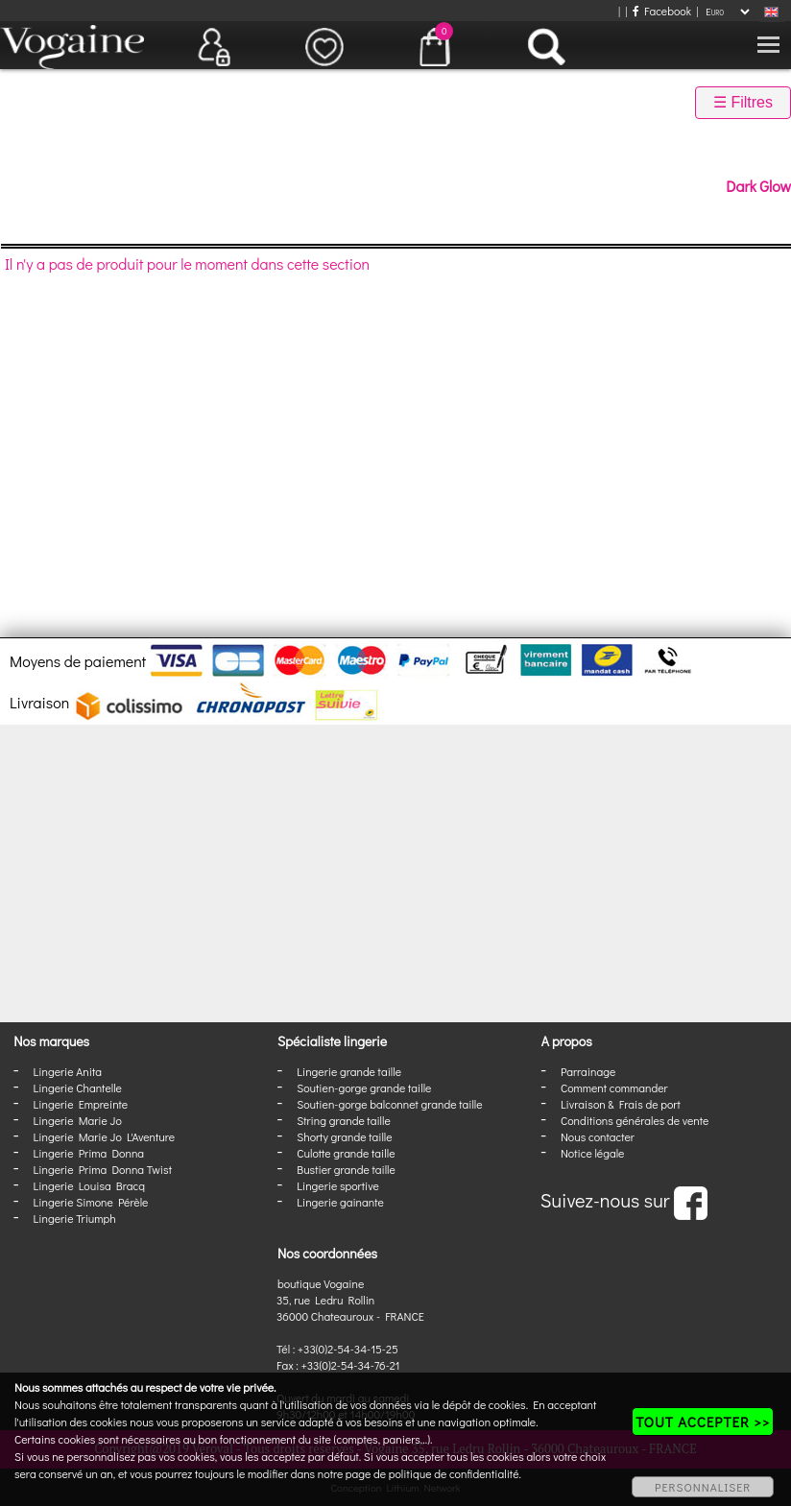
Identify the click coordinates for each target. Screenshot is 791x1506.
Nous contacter (598, 1136)
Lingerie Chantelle (78, 1087)
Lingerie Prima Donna (89, 1152)
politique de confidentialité (454, 1473)
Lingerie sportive (337, 1185)
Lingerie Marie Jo (78, 1120)
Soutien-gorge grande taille (364, 1087)
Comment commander (614, 1087)
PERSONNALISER (703, 1486)
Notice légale (592, 1152)
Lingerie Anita (68, 1071)
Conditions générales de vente (634, 1120)
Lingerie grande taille (349, 1071)
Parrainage (588, 1071)
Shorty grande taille (344, 1136)
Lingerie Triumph (75, 1218)
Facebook (662, 10)
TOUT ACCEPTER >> (702, 1421)
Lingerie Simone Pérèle (91, 1201)
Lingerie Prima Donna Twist (103, 1169)
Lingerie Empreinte (81, 1104)
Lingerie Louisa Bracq (89, 1185)
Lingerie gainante (340, 1201)
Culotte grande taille (346, 1152)
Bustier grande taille (346, 1169)
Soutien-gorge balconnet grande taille (389, 1104)
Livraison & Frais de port (621, 1104)
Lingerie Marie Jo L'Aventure (104, 1136)
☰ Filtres (743, 102)
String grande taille (344, 1120)
